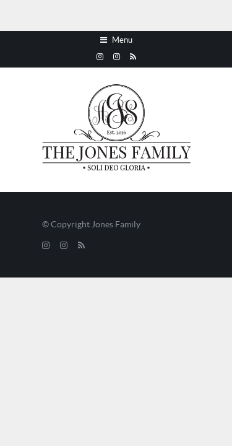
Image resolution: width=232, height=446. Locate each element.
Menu (116, 40)
